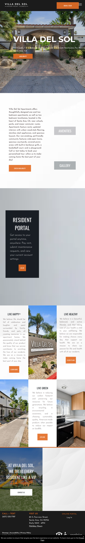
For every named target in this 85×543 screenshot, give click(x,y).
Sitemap (5, 533)
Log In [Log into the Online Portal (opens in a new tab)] (69, 517)
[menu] (80, 4)
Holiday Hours (35, 526)
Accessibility (14, 533)
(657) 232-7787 (8, 517)
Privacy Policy (26, 533)
